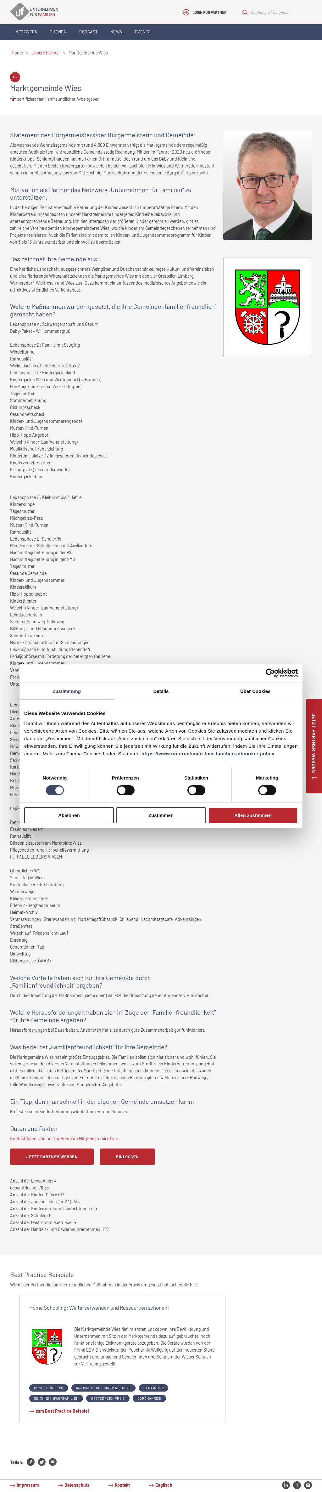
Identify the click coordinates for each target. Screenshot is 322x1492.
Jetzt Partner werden (52, 1156)
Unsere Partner (45, 52)
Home (17, 52)
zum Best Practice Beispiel (62, 1411)
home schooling (49, 1388)
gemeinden (153, 1388)
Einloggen (127, 1156)
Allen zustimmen (253, 815)
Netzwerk (26, 31)
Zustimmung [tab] (67, 691)
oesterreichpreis (108, 1398)
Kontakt (122, 1485)
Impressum (28, 1485)
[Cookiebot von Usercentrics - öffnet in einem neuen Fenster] (270, 673)
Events (143, 31)
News (116, 31)
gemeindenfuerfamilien (56, 1398)
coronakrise (149, 1398)
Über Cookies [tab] (255, 691)
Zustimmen (161, 815)
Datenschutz (76, 1485)
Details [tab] (161, 691)
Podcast (88, 31)
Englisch (163, 1485)
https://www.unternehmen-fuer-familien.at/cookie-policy (208, 753)
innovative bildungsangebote (103, 1388)
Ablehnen (69, 815)
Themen (58, 31)
